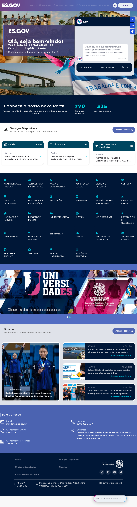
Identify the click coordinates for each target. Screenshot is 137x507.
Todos (39, 144)
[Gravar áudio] (122, 67)
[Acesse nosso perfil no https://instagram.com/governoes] (101, 472)
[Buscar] (115, 5)
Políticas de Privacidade (27, 474)
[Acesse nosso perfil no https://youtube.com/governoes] (114, 472)
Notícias (63, 467)
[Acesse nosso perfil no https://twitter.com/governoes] (120, 472)
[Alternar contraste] (132, 31)
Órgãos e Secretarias (25, 467)
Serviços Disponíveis (69, 460)
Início (18, 460)
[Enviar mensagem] (128, 67)
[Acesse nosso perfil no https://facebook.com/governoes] (108, 472)
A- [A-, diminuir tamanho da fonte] (133, 20)
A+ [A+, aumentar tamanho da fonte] (133, 25)
